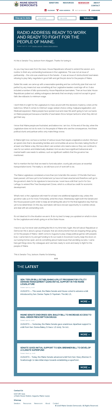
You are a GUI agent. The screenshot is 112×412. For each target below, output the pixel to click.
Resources (68, 3)
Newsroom (83, 3)
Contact (95, 6)
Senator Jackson (37, 46)
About (97, 3)
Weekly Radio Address (50, 46)
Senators (54, 3)
